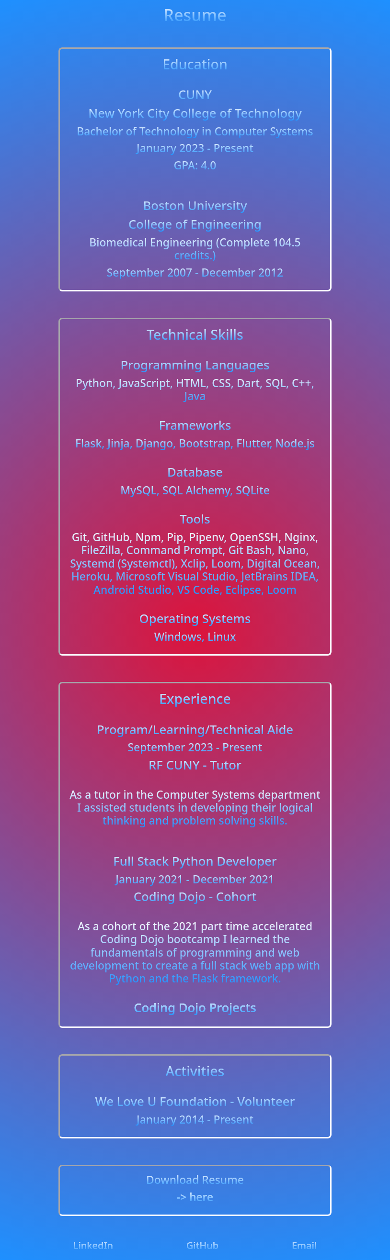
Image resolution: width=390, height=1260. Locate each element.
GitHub (202, 1245)
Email (304, 1245)
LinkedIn (93, 1245)
